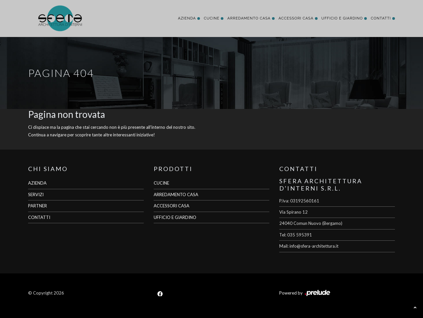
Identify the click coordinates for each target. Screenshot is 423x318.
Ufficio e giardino (342, 18)
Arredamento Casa (249, 18)
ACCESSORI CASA (171, 205)
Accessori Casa (296, 18)
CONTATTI (39, 217)
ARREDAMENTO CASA (176, 194)
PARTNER (37, 205)
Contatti (381, 18)
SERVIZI (36, 194)
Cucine (211, 18)
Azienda (187, 18)
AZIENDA (37, 183)
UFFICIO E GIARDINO (175, 217)
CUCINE (161, 183)
